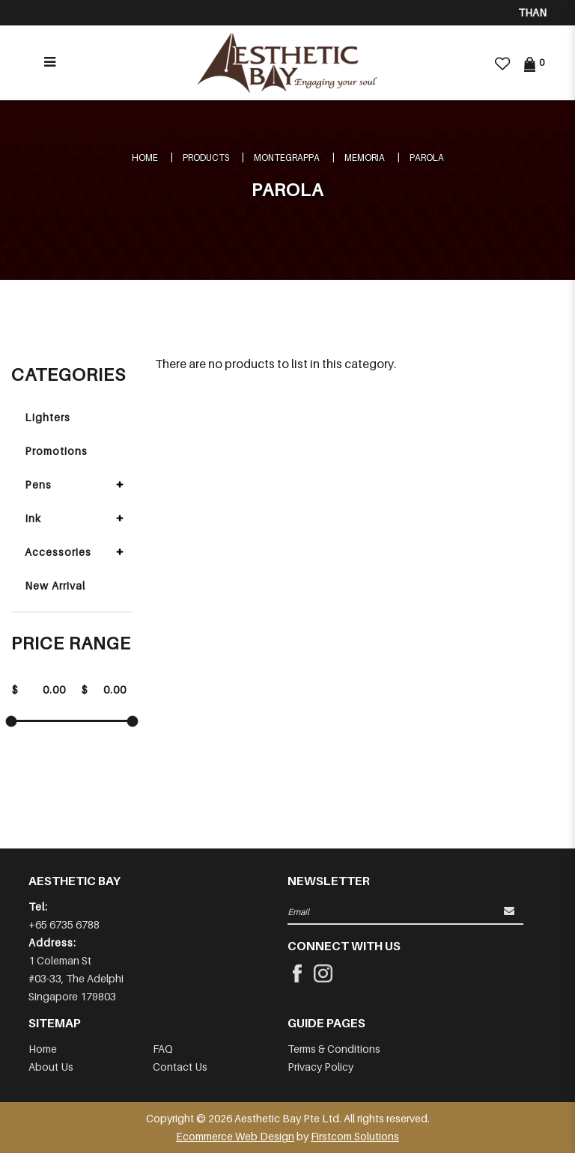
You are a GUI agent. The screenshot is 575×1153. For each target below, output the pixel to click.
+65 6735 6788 (64, 924)
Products (206, 157)
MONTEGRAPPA (287, 157)
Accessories (58, 551)
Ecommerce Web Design (235, 1136)
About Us (50, 1066)
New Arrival (55, 585)
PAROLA (427, 157)
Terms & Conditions (334, 1048)
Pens (38, 484)
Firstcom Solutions (355, 1136)
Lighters (47, 417)
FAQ (163, 1048)
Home (145, 157)
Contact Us (180, 1066)
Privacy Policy (320, 1066)
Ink (33, 518)
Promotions (56, 450)
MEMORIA (364, 157)
